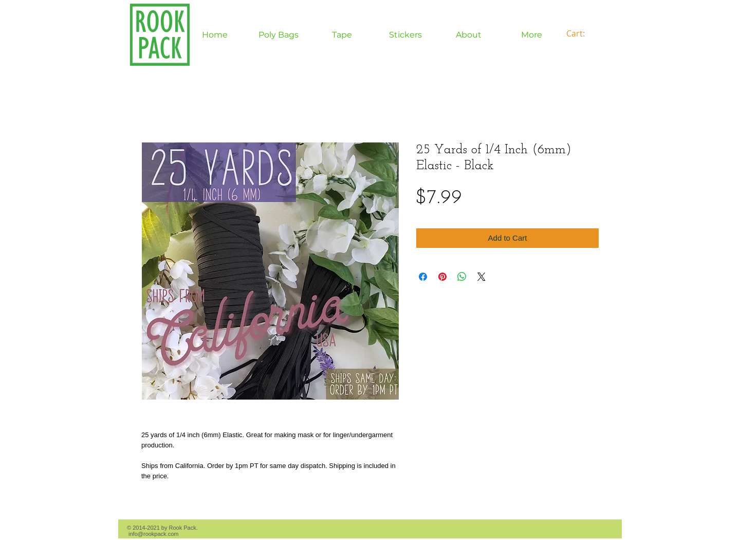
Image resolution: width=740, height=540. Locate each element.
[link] (581, 34)
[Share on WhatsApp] (462, 277)
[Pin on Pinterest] (442, 277)
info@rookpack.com (153, 534)
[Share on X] (481, 277)
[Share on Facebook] (423, 277)
